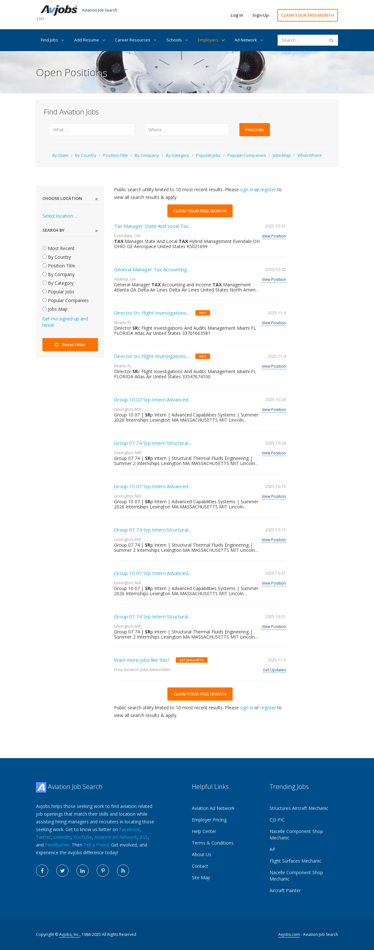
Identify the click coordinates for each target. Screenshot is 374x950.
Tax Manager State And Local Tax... (152, 226)
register (268, 189)
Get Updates (274, 670)
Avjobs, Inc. (69, 934)
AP (272, 849)
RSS (144, 837)
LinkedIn (62, 837)
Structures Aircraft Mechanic (299, 808)
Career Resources (136, 40)
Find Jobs (53, 40)
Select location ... (59, 216)
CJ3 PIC (277, 820)
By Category (177, 155)
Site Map (201, 877)
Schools (177, 40)
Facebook (129, 829)
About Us (201, 854)
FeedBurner (57, 845)
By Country (85, 155)
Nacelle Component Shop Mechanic (296, 834)
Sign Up (261, 15)
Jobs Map (282, 155)
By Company (147, 155)
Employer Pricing (209, 820)
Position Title (115, 155)
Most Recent (58, 248)
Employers (211, 40)
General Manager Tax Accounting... (152, 269)
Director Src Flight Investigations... (151, 312)
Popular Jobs (208, 155)
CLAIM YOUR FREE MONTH (307, 15)
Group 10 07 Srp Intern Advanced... (152, 399)
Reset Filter (70, 344)
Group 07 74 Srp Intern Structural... (152, 443)
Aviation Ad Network (115, 837)
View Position (274, 236)
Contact (200, 866)
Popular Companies (246, 155)
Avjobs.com (289, 934)
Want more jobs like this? (142, 660)
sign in (246, 189)
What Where (310, 155)
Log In (237, 15)
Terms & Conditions (213, 843)
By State (60, 155)
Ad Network (249, 40)
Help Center (204, 831)
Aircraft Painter (285, 890)
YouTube (82, 837)
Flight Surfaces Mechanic (295, 861)
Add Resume (89, 40)
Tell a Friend (96, 845)
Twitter (43, 837)
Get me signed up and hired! (65, 322)
